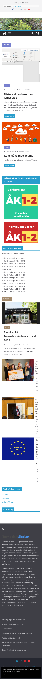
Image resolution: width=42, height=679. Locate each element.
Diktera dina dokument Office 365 (19, 95)
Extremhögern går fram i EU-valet (37, 451)
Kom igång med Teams (18, 155)
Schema (5, 495)
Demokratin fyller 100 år (36, 408)
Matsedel (5, 498)
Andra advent (16, 6)
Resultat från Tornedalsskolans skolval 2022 (20, 336)
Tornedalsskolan (11, 90)
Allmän (7, 327)
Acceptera (21, 675)
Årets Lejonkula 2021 (36, 369)
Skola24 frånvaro (8, 502)
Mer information (9, 675)
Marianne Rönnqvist (27, 345)
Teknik (7, 86)
